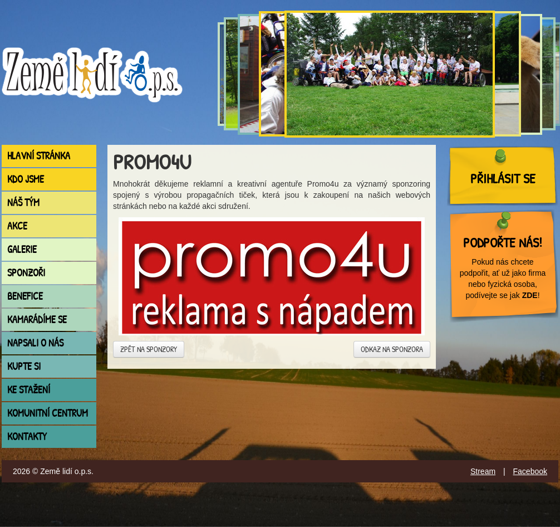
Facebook (530, 471)
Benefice (25, 296)
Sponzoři (26, 273)
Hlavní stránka (38, 156)
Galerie (22, 249)
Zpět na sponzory (148, 349)
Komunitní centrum (47, 413)
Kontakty (27, 436)
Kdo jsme (25, 179)
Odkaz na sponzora (392, 349)
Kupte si (24, 366)
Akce (17, 226)
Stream (482, 471)
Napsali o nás (35, 343)
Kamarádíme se (37, 319)
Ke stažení (28, 390)
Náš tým (23, 202)
